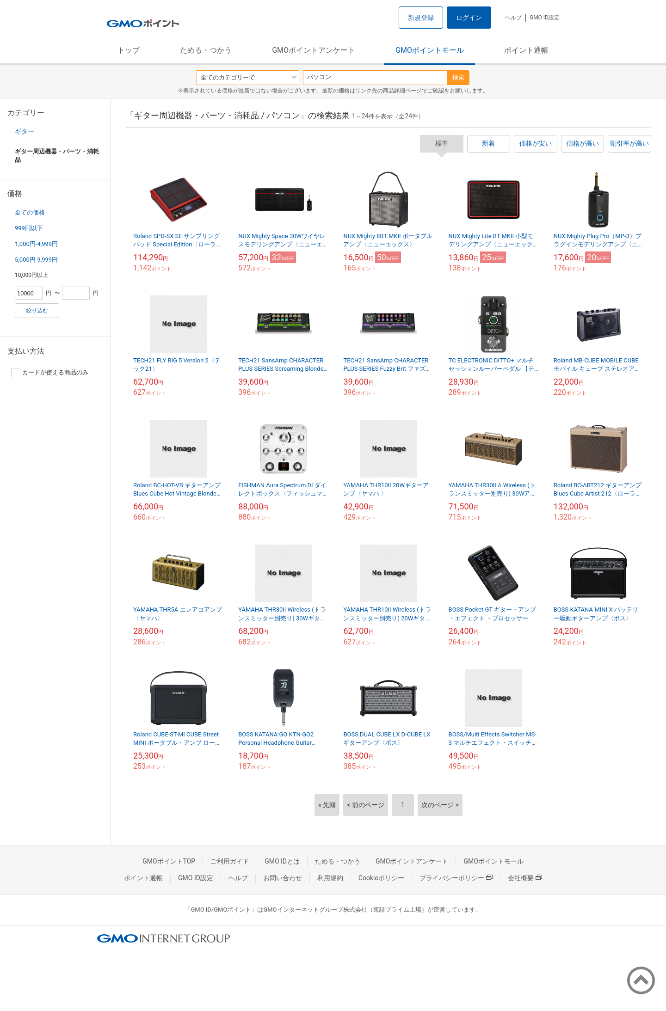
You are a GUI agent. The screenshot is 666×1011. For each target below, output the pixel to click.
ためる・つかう (206, 50)
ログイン (469, 17)
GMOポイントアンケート (313, 50)
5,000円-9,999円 (36, 259)
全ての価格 (30, 212)
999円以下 (29, 228)
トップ (128, 50)
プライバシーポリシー (456, 878)
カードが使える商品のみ (49, 372)
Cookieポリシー (381, 878)
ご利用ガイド (229, 861)
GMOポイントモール (429, 50)
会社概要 (525, 878)
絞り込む (37, 310)
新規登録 (421, 17)
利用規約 (330, 878)
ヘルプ (513, 17)
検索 (458, 77)
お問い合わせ (282, 878)
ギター (24, 131)
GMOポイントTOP (168, 861)
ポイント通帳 (526, 50)
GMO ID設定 (545, 17)
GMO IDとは (282, 861)
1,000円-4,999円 (36, 243)
